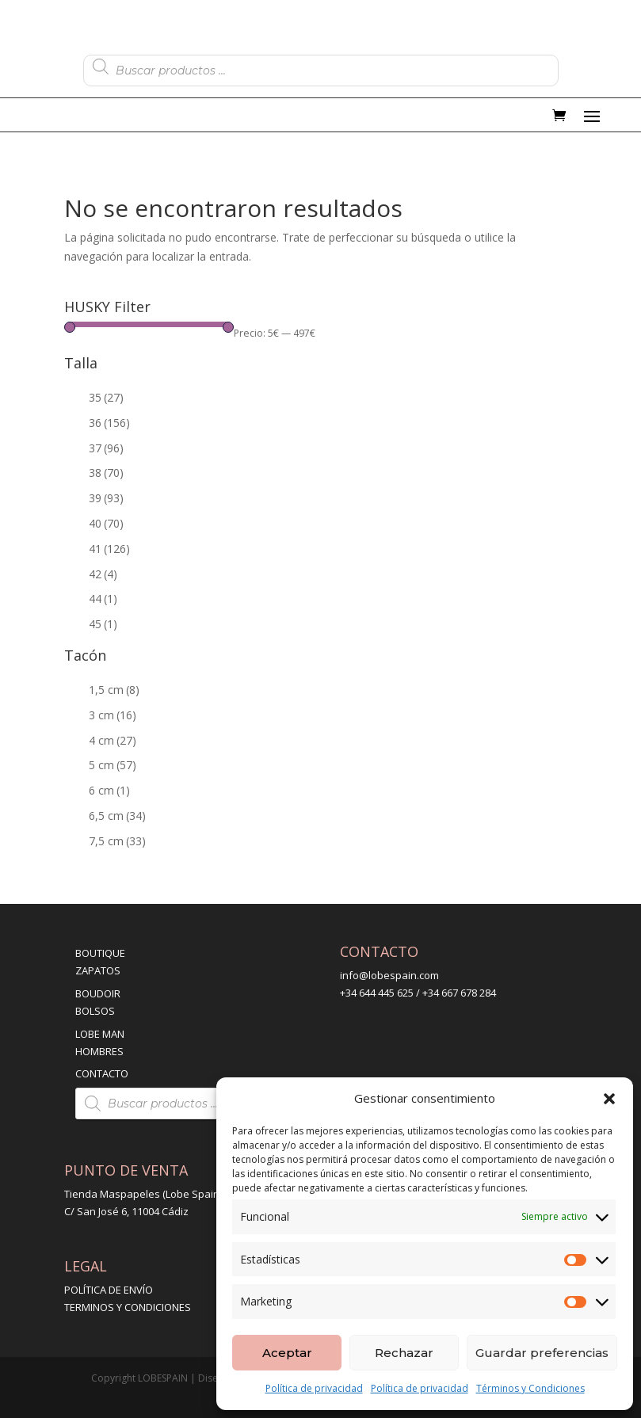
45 (103, 623)
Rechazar (404, 1352)
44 (103, 598)
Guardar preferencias (542, 1352)
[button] (609, 1099)
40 (106, 523)
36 (109, 422)
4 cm (112, 740)
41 (109, 548)
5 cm (112, 764)
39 (106, 497)
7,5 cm (117, 840)
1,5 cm (114, 689)
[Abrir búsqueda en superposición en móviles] (321, 66)
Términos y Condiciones (530, 1388)
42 (103, 573)
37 (106, 448)
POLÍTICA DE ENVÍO (108, 1290)
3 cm (112, 714)
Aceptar (287, 1352)
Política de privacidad (314, 1388)
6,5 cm (117, 815)
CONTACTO (101, 1073)
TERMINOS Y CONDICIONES (127, 1307)
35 (106, 397)
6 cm (109, 790)
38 (106, 472)
